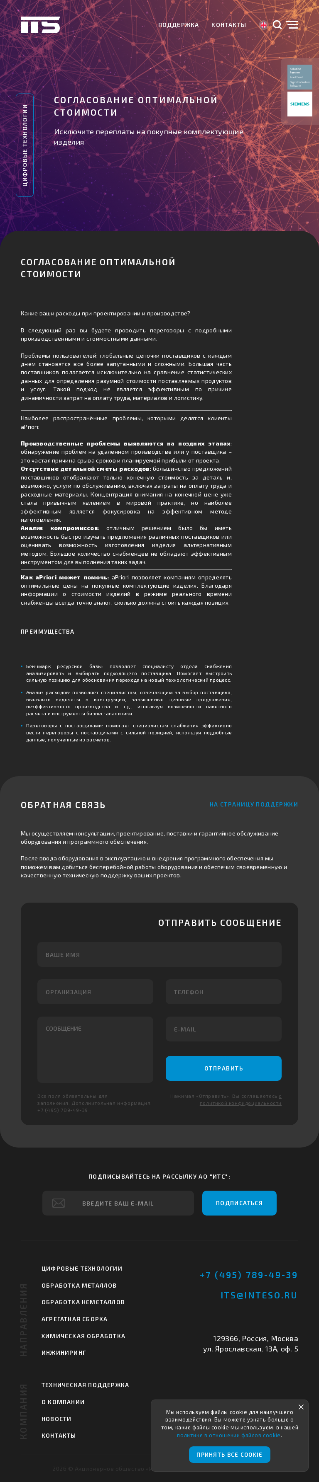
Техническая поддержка (85, 1384)
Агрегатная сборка (75, 1318)
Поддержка (178, 24)
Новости (56, 1418)
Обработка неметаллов (83, 1301)
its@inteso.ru (259, 1295)
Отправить (223, 1068)
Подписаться (239, 1202)
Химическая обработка (83, 1335)
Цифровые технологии (24, 145)
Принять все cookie (229, 1454)
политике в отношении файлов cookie (228, 1435)
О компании (63, 1401)
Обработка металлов (79, 1285)
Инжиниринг (64, 1352)
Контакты (228, 24)
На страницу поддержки (254, 804)
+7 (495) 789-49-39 (249, 1274)
